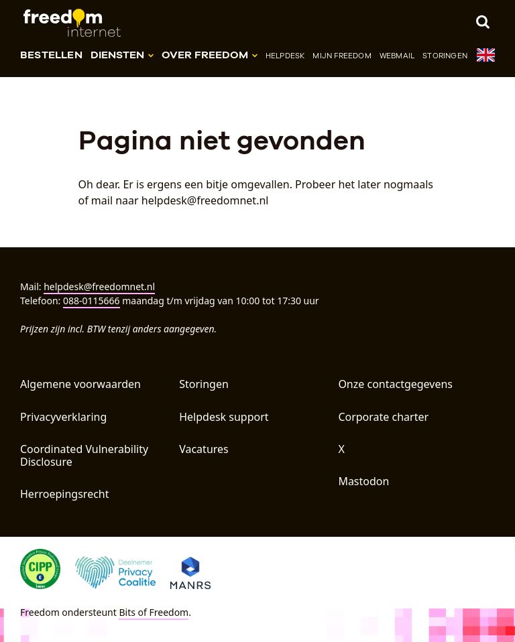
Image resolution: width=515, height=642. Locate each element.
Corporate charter (383, 416)
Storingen (444, 56)
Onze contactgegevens (395, 384)
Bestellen (51, 54)
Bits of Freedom (153, 612)
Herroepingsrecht (64, 494)
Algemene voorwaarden (80, 384)
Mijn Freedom (341, 56)
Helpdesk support (223, 416)
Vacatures (204, 449)
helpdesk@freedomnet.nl (99, 286)
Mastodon (363, 481)
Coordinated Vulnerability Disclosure (84, 455)
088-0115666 (91, 300)
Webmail (397, 56)
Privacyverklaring (63, 416)
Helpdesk (285, 56)
